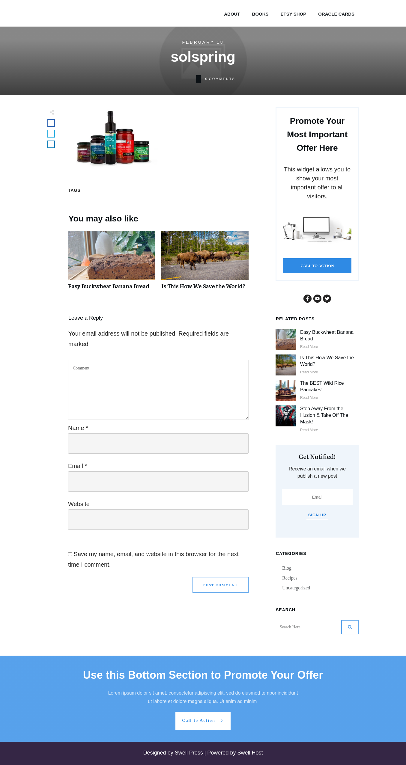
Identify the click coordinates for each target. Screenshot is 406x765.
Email (77, 466)
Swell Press (189, 753)
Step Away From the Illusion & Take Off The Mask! (324, 415)
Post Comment (220, 585)
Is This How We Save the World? (205, 263)
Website (79, 504)
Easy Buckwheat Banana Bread (111, 263)
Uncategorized (296, 587)
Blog (286, 568)
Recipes (289, 577)
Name (78, 428)
